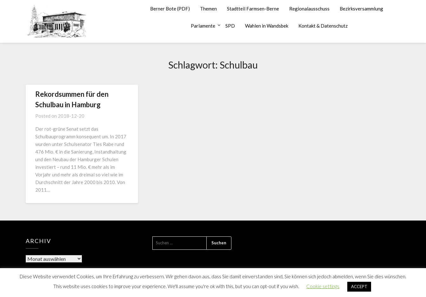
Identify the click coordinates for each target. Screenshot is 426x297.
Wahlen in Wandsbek (266, 26)
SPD (230, 26)
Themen (208, 8)
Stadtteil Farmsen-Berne (253, 8)
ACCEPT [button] (359, 286)
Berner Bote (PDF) (170, 8)
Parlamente (203, 26)
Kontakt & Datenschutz (323, 26)
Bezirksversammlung (361, 8)
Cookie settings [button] (322, 286)
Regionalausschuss (309, 8)
